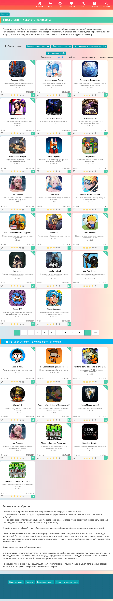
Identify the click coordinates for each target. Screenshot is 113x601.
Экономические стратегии (38, 46)
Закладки (71, 5)
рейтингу (72, 57)
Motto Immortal (90, 118)
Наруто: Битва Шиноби (90, 195)
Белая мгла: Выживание (90, 80)
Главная (39, 5)
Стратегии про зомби (56, 53)
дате (60, 57)
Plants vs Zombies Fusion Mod (53, 443)
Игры (50, 5)
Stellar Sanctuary (54, 309)
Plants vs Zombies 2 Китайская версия (90, 367)
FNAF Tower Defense (53, 118)
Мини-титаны (17, 367)
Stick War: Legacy (90, 271)
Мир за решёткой (17, 118)
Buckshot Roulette (90, 443)
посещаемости (88, 57)
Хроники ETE (53, 195)
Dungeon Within (17, 80)
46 (95, 332)
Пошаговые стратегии (62, 46)
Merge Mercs (90, 156)
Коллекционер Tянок (54, 80)
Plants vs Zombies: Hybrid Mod (17, 481)
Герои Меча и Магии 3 (90, 405)
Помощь (106, 5)
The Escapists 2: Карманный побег (53, 367)
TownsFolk (17, 271)
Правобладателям (44, 582)
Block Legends (54, 156)
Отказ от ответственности (67, 582)
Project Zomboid (54, 271)
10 (80, 332)
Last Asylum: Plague (17, 156)
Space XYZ (17, 309)
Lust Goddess (17, 195)
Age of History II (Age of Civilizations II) (54, 405)
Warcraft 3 (17, 405)
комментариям (106, 57)
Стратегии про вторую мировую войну (90, 46)
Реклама (29, 582)
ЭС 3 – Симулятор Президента (17, 233)
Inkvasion (54, 233)
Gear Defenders (90, 233)
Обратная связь (15, 582)
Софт (60, 5)
